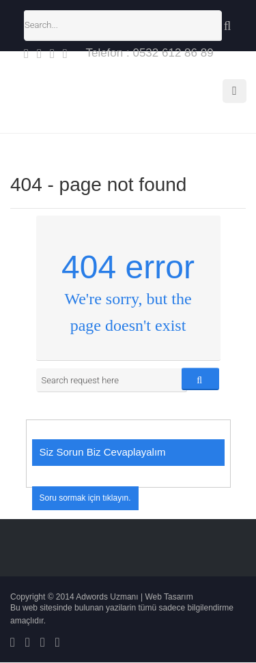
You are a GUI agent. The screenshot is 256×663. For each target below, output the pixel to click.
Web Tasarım (169, 597)
